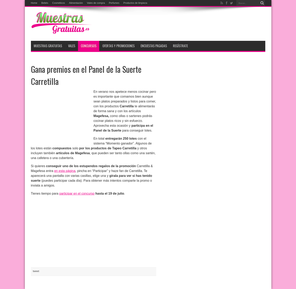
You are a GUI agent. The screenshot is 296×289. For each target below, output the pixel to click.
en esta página (64, 171)
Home (34, 3)
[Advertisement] (191, 23)
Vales (71, 45)
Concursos (88, 45)
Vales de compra (96, 3)
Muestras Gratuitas (48, 45)
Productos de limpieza (135, 3)
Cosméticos (58, 3)
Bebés (44, 3)
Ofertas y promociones (118, 45)
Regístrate (180, 45)
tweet (36, 271)
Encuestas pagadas (154, 45)
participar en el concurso (76, 193)
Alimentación (76, 3)
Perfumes (114, 3)
